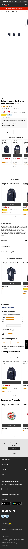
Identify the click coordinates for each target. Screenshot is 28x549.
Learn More (4, 499)
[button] (6, 155)
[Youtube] (14, 511)
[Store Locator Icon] (1, 1)
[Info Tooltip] (24, 112)
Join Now (14, 453)
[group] (6, 209)
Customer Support (14, 459)
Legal (14, 474)
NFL (13, 11)
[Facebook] (3, 511)
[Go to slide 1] (9, 34)
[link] (7, 106)
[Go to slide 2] (14, 34)
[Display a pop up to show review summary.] (12, 431)
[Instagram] (10, 511)
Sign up (4, 489)
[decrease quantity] (2, 132)
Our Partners (14, 464)
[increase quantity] (12, 132)
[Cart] (26, 5)
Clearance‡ (4, 114)
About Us (14, 469)
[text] (6, 163)
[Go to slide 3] (19, 34)
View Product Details (7, 108)
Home (3, 11)
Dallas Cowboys (20, 11)
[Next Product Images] (25, 26)
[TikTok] (6, 511)
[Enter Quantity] (7, 132)
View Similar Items (18, 108)
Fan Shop (8, 11)
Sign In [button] (14, 448)
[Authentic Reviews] (8, 307)
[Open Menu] (2, 5)
